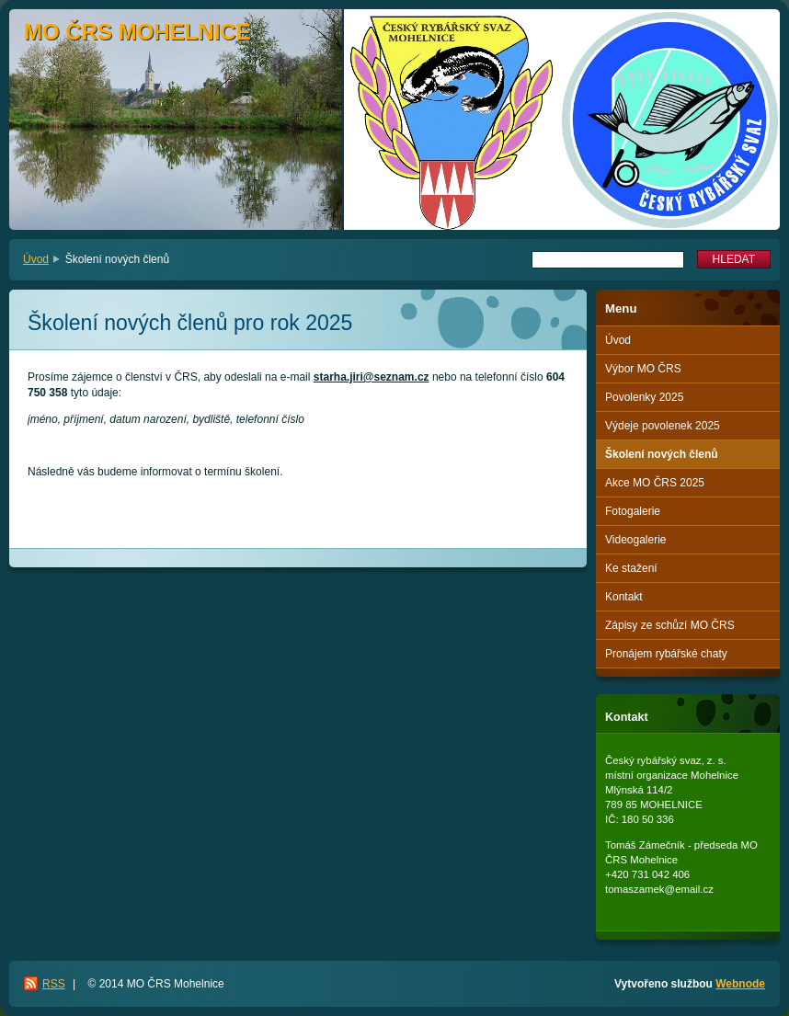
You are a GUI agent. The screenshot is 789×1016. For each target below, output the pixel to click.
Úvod (36, 259)
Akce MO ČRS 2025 (654, 482)
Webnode (740, 983)
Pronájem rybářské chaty (666, 653)
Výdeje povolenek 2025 (662, 425)
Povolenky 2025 (644, 397)
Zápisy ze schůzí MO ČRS (670, 625)
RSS (53, 983)
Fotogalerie (632, 511)
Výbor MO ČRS (643, 368)
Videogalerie (636, 539)
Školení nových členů (661, 454)
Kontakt (624, 596)
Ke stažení (631, 568)
